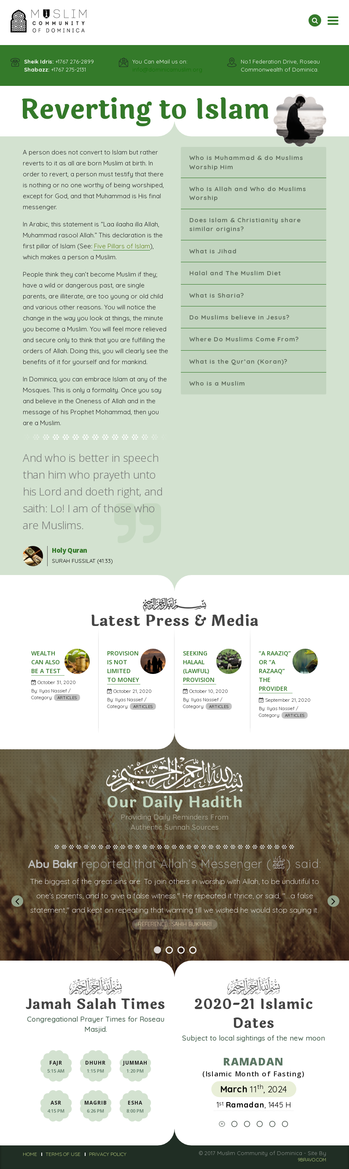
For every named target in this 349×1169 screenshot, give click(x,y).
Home (30, 1154)
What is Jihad (213, 251)
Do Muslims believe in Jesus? (239, 317)
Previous (16, 901)
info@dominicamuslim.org (167, 69)
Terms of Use (63, 1154)
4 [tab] (192, 959)
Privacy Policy (107, 1154)
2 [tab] (169, 959)
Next (333, 901)
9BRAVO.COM (312, 1160)
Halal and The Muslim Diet (235, 273)
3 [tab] (181, 959)
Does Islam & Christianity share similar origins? (245, 224)
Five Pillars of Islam (122, 246)
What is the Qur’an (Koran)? (238, 361)
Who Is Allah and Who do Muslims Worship (247, 193)
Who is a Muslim (217, 383)
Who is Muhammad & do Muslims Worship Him (246, 162)
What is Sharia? (216, 295)
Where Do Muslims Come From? (244, 339)
